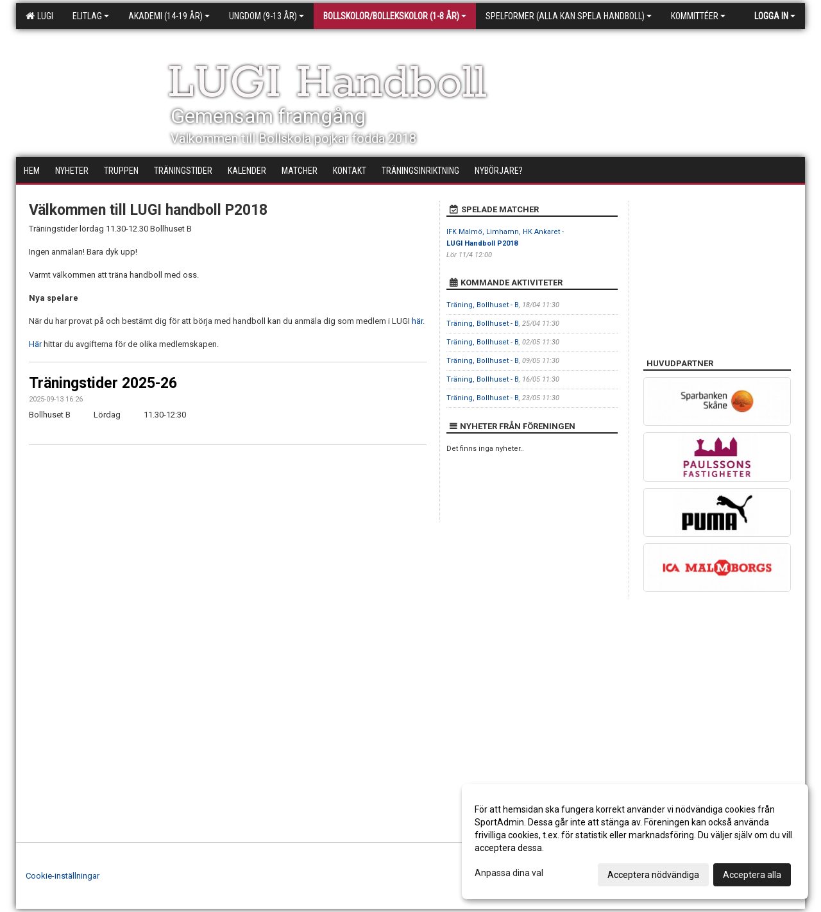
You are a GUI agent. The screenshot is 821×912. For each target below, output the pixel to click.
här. (418, 321)
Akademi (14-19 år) (169, 16)
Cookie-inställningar (62, 876)
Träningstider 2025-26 (103, 383)
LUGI (39, 16)
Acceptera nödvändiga (653, 875)
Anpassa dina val (509, 873)
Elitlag (90, 16)
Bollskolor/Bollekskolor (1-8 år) (394, 16)
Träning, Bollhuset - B (482, 305)
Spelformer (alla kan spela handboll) (569, 16)
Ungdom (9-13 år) (266, 16)
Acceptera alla (752, 875)
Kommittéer (698, 16)
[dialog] (635, 841)
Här (36, 344)
